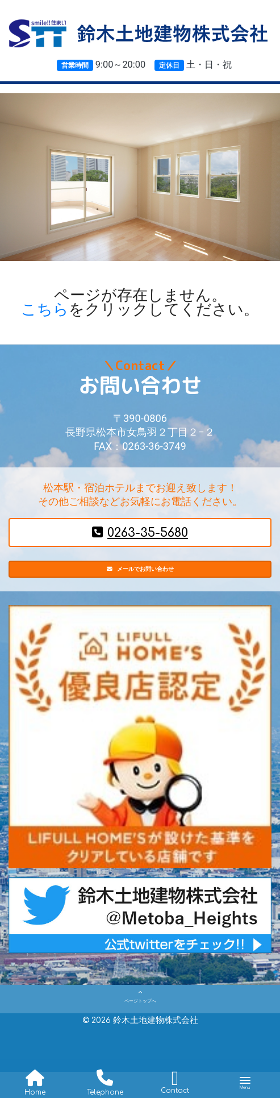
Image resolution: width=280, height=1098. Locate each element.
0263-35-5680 (140, 533)
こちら (45, 309)
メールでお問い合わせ (140, 574)
